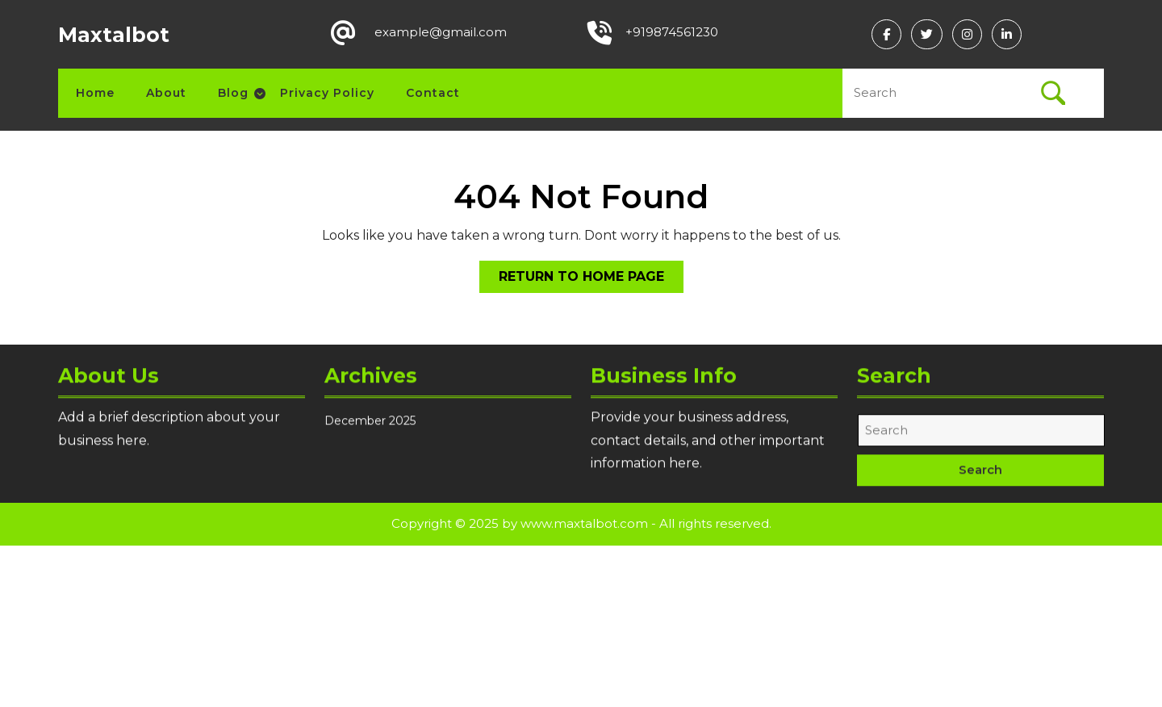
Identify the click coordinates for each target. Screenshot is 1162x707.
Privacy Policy (327, 93)
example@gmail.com (440, 32)
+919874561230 (671, 32)
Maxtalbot (113, 35)
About (166, 93)
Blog (233, 93)
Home (95, 93)
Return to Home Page (591, 279)
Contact (433, 93)
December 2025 (370, 431)
